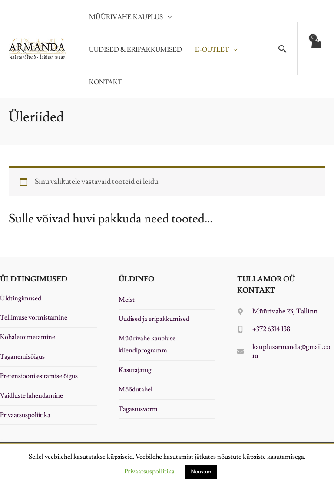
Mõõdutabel (135, 389)
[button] (282, 49)
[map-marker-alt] (277, 311)
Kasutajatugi (136, 370)
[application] (167, 17)
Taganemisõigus (22, 356)
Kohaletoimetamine (27, 337)
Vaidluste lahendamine (31, 395)
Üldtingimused (20, 298)
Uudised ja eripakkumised (154, 319)
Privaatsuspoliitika (25, 415)
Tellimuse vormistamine (33, 317)
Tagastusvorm (138, 409)
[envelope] (285, 351)
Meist (127, 300)
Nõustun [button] (201, 471)
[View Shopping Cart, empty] (315, 48)
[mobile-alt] (263, 329)
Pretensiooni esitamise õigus (39, 376)
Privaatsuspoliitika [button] (149, 471)
